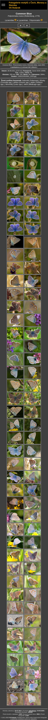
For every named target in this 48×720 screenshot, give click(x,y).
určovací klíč (26, 67)
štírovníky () (14, 84)
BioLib (34, 67)
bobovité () (30, 80)
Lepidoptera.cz (16, 67)
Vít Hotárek (12, 717)
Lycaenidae (9, 20)
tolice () (32, 84)
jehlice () (21, 82)
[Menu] (3, 5)
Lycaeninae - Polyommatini (29, 20)
